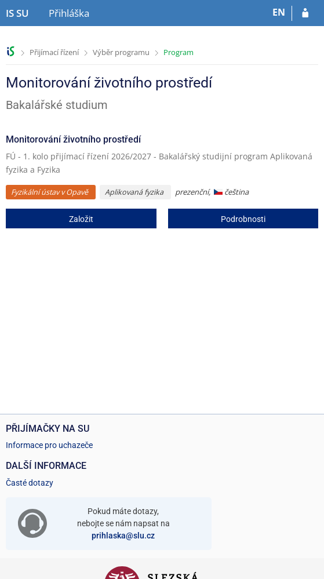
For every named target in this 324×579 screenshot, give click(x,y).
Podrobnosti (243, 219)
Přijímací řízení (54, 52)
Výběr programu (121, 52)
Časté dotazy (29, 482)
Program (178, 52)
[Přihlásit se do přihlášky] (305, 13)
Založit (81, 219)
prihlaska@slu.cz (123, 535)
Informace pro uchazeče (49, 445)
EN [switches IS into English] (278, 12)
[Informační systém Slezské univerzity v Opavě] (17, 13)
